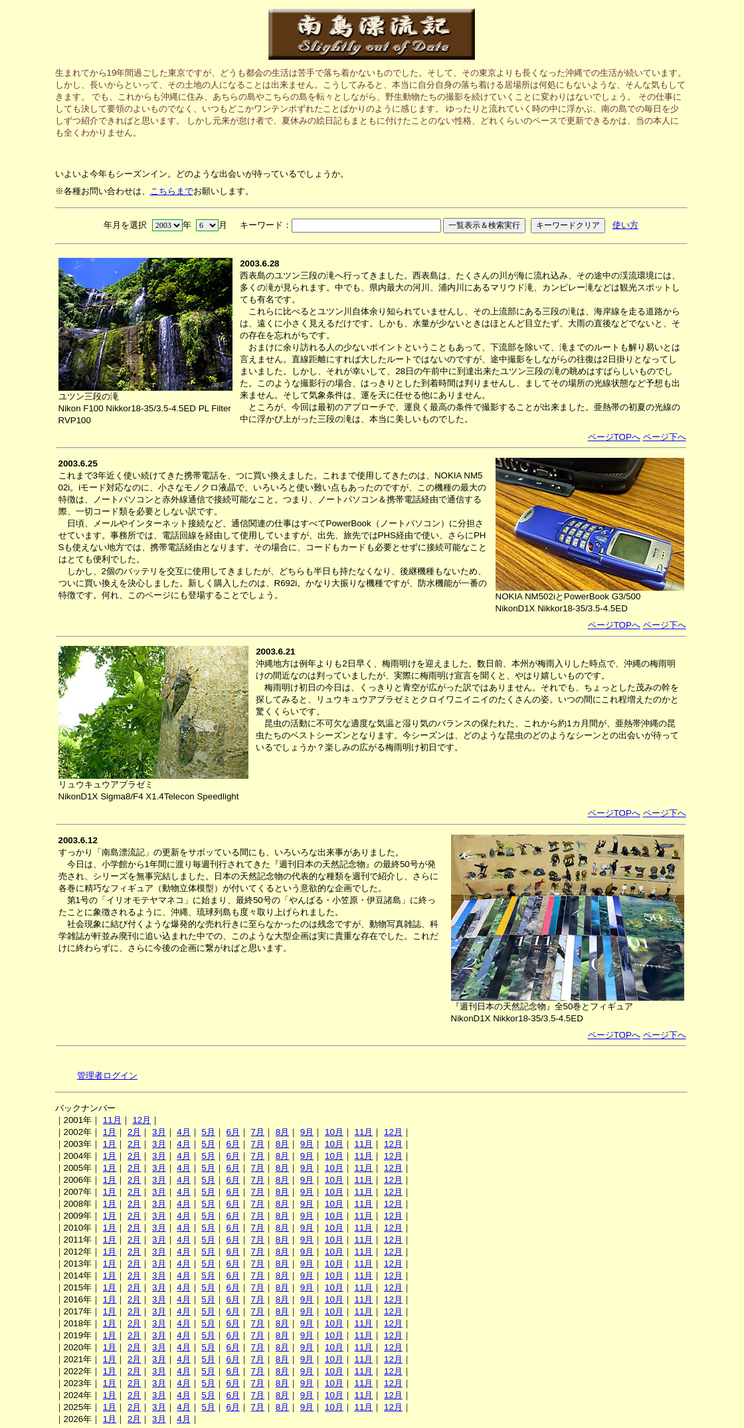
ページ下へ (664, 437)
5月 (208, 1132)
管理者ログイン (107, 1075)
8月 (282, 1132)
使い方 (625, 225)
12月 (141, 1120)
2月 (134, 1132)
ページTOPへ (614, 437)
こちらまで (171, 191)
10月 (334, 1132)
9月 (307, 1132)
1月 (109, 1132)
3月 (158, 1132)
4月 (183, 1132)
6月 (232, 1132)
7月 (257, 1132)
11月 (112, 1120)
